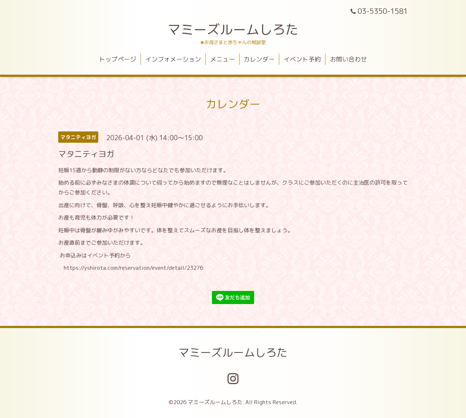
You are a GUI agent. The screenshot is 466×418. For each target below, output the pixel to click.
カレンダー (259, 59)
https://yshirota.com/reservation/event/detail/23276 (133, 268)
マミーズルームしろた (233, 29)
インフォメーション (173, 59)
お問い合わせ (348, 59)
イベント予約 (302, 59)
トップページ (117, 59)
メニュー (222, 59)
